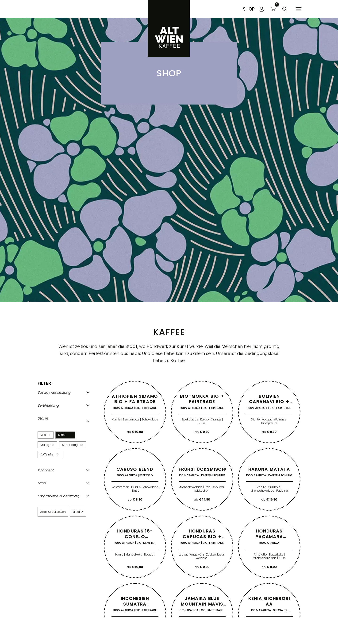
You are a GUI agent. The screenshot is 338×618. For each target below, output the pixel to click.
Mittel (61, 435)
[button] (249, 9)
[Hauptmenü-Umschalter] (298, 9)
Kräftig (44, 445)
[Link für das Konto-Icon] (261, 9)
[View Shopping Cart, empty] (273, 9)
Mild (43, 435)
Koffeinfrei (47, 454)
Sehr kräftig (70, 445)
